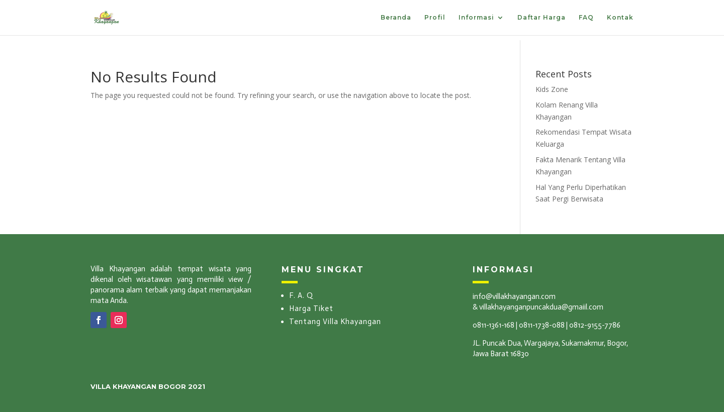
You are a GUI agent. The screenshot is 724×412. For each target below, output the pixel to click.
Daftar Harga (541, 17)
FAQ (586, 17)
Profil (434, 17)
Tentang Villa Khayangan (335, 321)
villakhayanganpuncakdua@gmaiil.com (541, 307)
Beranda (396, 17)
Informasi (476, 17)
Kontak (620, 17)
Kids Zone (551, 89)
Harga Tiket (311, 308)
